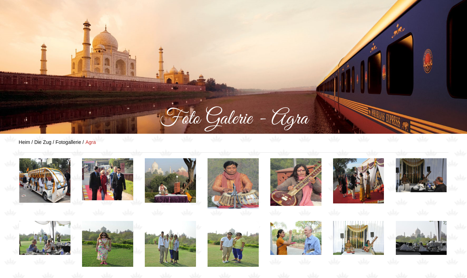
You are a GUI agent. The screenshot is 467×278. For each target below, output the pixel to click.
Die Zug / (45, 142)
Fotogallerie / (69, 142)
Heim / (26, 142)
